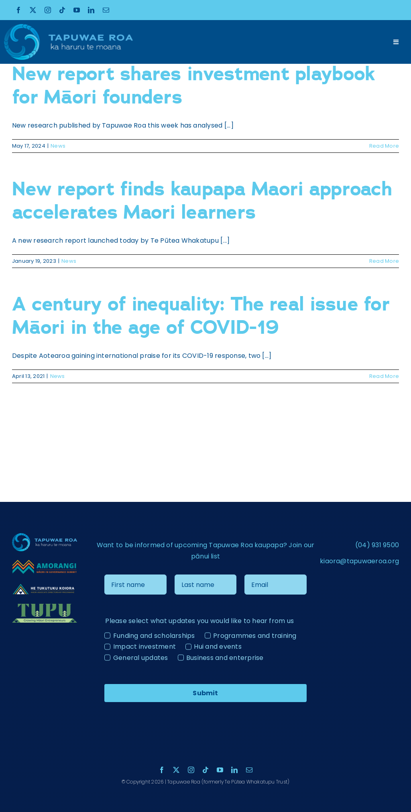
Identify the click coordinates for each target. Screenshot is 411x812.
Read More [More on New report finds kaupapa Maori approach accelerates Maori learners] (384, 261)
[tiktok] (62, 10)
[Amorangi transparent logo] (44, 562)
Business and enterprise (225, 657)
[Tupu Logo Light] (44, 606)
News (58, 146)
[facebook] (18, 10)
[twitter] (33, 10)
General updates (140, 657)
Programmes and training (255, 635)
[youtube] (76, 10)
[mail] (106, 10)
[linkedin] (91, 10)
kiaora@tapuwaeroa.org (359, 561)
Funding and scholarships (154, 635)
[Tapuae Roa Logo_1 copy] (68, 27)
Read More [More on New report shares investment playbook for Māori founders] (384, 146)
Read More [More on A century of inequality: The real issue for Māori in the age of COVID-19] (384, 376)
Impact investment (144, 646)
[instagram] (48, 10)
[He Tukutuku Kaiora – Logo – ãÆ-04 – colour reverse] (44, 585)
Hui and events (217, 646)
